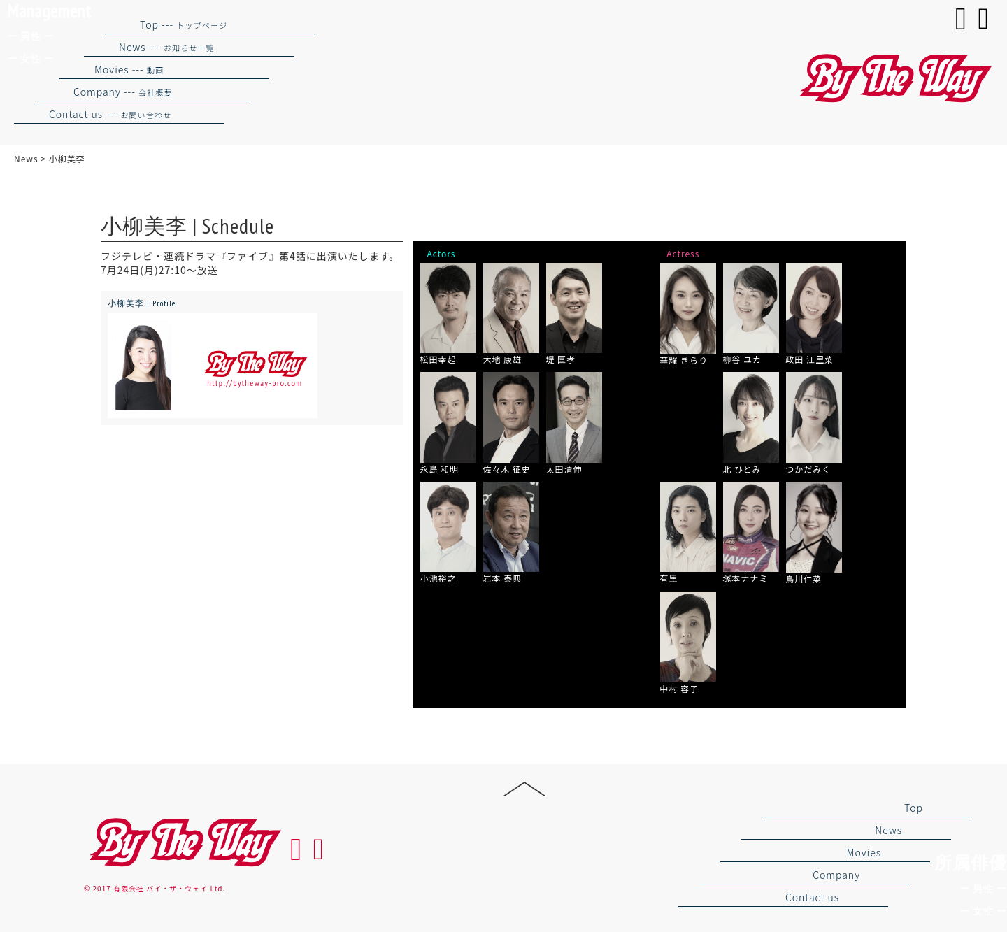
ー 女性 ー (983, 911)
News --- (167, 47)
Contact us (812, 897)
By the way (183, 843)
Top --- (183, 24)
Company (836, 875)
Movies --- (129, 69)
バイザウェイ (893, 78)
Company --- (123, 92)
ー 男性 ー (983, 888)
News (888, 830)
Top (913, 808)
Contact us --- (110, 114)
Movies (863, 852)
